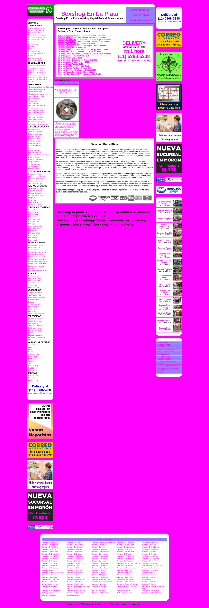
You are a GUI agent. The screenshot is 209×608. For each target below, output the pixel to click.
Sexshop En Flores (99, 572)
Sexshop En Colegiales (125, 565)
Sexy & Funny (33, 366)
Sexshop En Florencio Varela (52, 572)
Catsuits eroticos (34, 138)
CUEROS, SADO (162, 354)
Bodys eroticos (33, 136)
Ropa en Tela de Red (35, 159)
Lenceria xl (32, 148)
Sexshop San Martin (66, 66)
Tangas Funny (33, 166)
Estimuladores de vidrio (36, 254)
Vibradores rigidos (34, 108)
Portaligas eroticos (35, 152)
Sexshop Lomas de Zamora (69, 54)
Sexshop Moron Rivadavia (69, 60)
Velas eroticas (33, 309)
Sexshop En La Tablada (125, 582)
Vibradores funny (34, 98)
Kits (29, 339)
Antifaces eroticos (34, 295)
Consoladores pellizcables (37, 72)
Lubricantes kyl (33, 44)
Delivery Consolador (124, 593)
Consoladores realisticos (37, 75)
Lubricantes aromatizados (37, 35)
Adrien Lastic (33, 345)
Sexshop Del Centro (74, 542)
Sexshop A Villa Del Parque (152, 565)
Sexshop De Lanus (49, 549)
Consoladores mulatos (36, 70)
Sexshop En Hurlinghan (100, 577)
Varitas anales (33, 285)
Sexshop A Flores (148, 572)
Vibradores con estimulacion (38, 94)
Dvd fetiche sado (34, 219)
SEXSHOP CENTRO (163, 359)
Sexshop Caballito (65, 46)
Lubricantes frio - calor (36, 39)
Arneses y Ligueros (35, 132)
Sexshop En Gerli (73, 575)
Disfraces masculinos (35, 178)
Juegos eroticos (33, 304)
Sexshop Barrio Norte (67, 40)
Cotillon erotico (33, 300)
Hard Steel (32, 368)
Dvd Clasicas (33, 235)
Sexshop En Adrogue (99, 545)
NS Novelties (33, 356)
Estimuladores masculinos (37, 261)
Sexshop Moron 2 (164, 320)
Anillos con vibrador (35, 92)
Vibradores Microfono (35, 117)
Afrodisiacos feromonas (36, 297)
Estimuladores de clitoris (37, 252)
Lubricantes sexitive (35, 58)
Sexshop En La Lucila (125, 579)
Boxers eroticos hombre (36, 176)
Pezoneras (32, 311)
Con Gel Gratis (33, 375)
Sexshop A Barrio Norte (75, 579)
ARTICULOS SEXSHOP (165, 342)
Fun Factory (32, 370)
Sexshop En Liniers (99, 586)
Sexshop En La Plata (89, 14)
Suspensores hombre (36, 183)
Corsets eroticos (34, 143)
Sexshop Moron (64, 58)
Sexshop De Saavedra (75, 545)
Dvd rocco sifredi (34, 233)
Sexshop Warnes (65, 68)
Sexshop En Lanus (149, 584)
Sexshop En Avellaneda (150, 547)
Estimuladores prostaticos (37, 264)
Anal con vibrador (34, 278)
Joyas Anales (33, 283)
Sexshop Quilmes (65, 56)
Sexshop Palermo (65, 38)
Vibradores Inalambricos (36, 105)
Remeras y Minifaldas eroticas (39, 155)
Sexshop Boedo (64, 48)
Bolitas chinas (33, 323)
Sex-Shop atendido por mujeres (128, 563)
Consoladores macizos (36, 68)
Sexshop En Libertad (49, 586)
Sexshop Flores (64, 50)
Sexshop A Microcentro (75, 572)
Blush (30, 349)
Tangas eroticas (33, 162)
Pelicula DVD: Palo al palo (65, 90)
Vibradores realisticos (36, 115)
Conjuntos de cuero (35, 191)
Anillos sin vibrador (35, 321)
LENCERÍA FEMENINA (164, 349)
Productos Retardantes (36, 337)
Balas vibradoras (34, 247)
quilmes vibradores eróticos (102, 582)
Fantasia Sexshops (99, 590)
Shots (30, 363)
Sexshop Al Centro (73, 565)
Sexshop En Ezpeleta (150, 570)
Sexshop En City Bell (149, 561)
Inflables (31, 333)
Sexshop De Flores (149, 552)
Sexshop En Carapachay (126, 558)
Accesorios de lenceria (36, 129)
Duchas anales (33, 276)
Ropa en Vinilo (33, 157)
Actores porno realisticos (37, 65)
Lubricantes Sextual (35, 60)
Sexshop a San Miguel (100, 568)
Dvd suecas (32, 238)
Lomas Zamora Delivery (50, 584)
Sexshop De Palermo (149, 545)
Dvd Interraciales (34, 228)
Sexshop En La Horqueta (101, 579)
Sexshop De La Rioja (124, 549)
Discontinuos (32, 378)
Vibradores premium (35, 110)
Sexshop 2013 (147, 579)
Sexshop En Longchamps (126, 586)
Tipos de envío (140, 15)
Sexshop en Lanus (99, 584)
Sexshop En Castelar (74, 561)
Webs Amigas (104, 539)
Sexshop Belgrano (65, 36)
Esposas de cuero (34, 193)
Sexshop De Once (98, 547)
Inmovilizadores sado (35, 195)
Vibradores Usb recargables (38, 124)
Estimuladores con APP (36, 245)
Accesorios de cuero (35, 188)
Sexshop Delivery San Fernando (103, 542)
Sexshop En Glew (123, 575)
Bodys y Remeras (34, 174)
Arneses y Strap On (35, 326)
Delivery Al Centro (73, 595)
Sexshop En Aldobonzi (50, 547)
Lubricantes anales (35, 32)
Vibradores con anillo (35, 319)
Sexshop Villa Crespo (67, 52)
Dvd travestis (33, 240)
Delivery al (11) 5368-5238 (40, 388)
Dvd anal (31, 210)
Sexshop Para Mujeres (164, 306)
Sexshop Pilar (63, 74)
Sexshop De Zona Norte (50, 542)
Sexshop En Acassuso (150, 542)
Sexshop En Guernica (150, 575)
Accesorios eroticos (35, 293)
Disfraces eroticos (34, 145)
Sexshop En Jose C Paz (51, 579)
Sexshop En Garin (48, 575)
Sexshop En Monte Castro (151, 593)
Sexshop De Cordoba (100, 554)
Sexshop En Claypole (150, 563)
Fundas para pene (34, 330)
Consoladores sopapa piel (37, 79)
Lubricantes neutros (35, 42)
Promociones (33, 380)
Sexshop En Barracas (150, 549)
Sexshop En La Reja (74, 582)
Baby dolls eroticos (35, 134)
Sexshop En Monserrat (75, 593)
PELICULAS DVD (162, 356)
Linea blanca (32, 200)
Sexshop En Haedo (74, 577)
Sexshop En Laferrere (75, 584)
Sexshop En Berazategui (51, 554)
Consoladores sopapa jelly (37, 77)
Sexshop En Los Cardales (51, 590)
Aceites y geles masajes (36, 28)
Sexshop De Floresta (74, 552)
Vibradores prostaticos (36, 112)
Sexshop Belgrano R (49, 563)
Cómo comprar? (140, 9)
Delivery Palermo (48, 593)
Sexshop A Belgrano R (50, 577)
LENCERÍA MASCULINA (165, 352)
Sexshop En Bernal (124, 554)
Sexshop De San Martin (125, 542)
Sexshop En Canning (99, 558)
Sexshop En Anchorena (125, 547)
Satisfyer (31, 361)
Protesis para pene (35, 335)
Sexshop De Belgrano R (125, 556)
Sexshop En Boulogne (75, 556)
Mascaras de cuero (35, 205)
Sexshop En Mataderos (150, 590)
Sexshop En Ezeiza (99, 570)
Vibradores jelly (33, 101)
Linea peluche (33, 202)
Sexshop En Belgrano (50, 552)
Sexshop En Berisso (74, 554)
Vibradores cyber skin (36, 96)
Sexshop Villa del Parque (68, 44)
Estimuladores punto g (36, 266)
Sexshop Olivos (64, 64)
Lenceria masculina (35, 181)
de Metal (31, 268)
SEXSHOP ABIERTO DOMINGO (168, 366)
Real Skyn (32, 49)
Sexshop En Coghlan (49, 565)
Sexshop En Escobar (74, 570)
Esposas (31, 302)
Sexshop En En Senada (150, 568)
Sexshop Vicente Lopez (67, 72)
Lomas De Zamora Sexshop (127, 584)
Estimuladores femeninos (37, 259)
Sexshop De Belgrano (75, 558)
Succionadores (33, 250)
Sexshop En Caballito (49, 558)
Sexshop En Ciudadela (100, 563)
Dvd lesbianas (33, 231)
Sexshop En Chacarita (125, 561)
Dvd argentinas (33, 212)
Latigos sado (32, 198)
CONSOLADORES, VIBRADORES (163, 346)
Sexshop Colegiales (66, 70)
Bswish (30, 352)
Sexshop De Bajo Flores (151, 558)
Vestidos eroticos (34, 169)
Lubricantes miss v (35, 51)
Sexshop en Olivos (49, 595)
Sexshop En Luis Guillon (76, 590)
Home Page (58, 80)
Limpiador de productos (36, 30)
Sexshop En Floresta (124, 572)
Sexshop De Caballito (50, 556)
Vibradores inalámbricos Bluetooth (40, 87)
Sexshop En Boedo (149, 554)
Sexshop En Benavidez (125, 552)
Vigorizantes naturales (36, 313)
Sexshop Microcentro (67, 42)
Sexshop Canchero (99, 561)
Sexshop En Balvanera (75, 549)
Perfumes (31, 56)
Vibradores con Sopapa (36, 122)
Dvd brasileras (33, 214)
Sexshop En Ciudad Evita (76, 563)
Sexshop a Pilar (47, 570)
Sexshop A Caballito (99, 575)
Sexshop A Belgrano (124, 577)
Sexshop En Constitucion (51, 568)
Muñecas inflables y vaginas (38, 271)
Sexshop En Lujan (123, 590)
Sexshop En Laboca (149, 582)
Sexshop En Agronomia (125, 545)
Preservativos (33, 306)
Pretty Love (32, 359)
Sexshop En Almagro (74, 547)
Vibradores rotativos (35, 119)
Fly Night (31, 46)
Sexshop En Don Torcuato (126, 568)
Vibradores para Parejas (36, 89)
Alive (30, 347)
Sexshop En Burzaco (149, 556)
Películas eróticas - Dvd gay (68, 83)
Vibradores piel (33, 103)
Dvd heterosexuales (35, 226)
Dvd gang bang (33, 221)
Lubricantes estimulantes (37, 37)
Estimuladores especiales (37, 257)
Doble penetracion (34, 328)
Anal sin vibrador (34, 280)
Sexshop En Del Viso (74, 568)
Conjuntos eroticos (35, 141)
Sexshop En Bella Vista (100, 552)
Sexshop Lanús (64, 62)
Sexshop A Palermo (124, 570)
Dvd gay (31, 224)
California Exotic (34, 354)
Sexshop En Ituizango (150, 577)
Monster (31, 82)
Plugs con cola (33, 287)
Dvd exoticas (32, 217)
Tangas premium (34, 164)
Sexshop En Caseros (49, 561)
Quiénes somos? (140, 20)
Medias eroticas (33, 150)
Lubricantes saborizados (37, 53)
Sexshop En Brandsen (100, 556)
